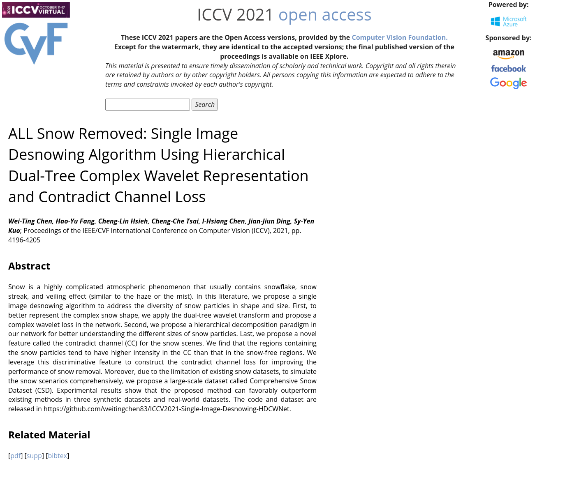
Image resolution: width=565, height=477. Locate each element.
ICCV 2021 (235, 14)
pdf (15, 455)
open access (325, 14)
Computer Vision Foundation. (399, 37)
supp (34, 455)
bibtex (57, 455)
